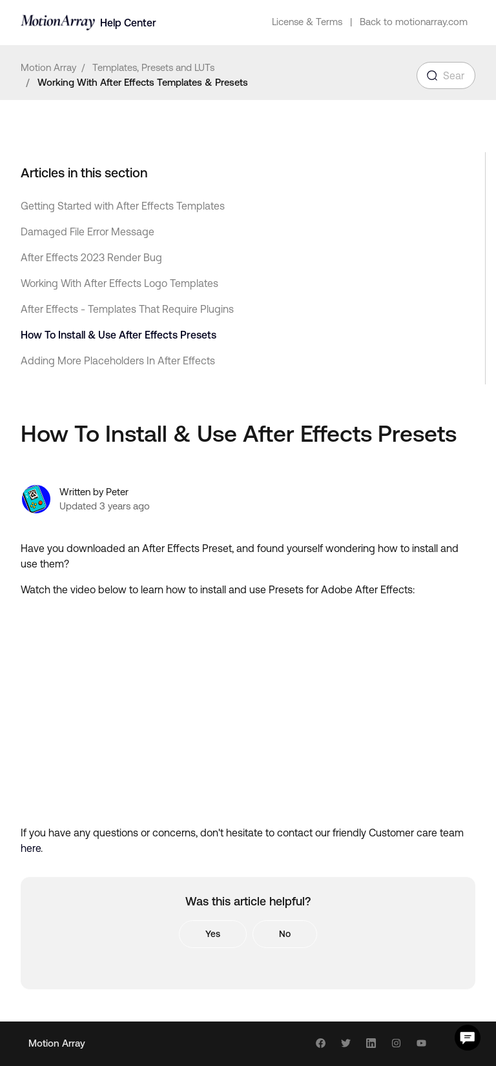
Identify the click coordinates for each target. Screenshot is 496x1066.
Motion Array (48, 67)
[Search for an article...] (446, 75)
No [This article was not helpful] (285, 934)
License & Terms (307, 21)
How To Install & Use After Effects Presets (118, 335)
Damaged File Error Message (87, 231)
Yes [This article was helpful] (212, 934)
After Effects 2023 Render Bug (91, 257)
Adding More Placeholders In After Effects (118, 360)
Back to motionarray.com (414, 21)
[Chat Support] (467, 1038)
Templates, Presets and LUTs (153, 67)
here (31, 848)
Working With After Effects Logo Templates (119, 283)
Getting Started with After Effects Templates (123, 206)
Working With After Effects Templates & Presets (142, 82)
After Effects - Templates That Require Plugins (127, 309)
